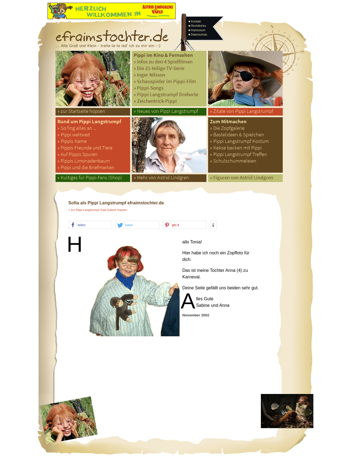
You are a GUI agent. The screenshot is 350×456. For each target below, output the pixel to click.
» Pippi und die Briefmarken (85, 167)
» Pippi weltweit (73, 134)
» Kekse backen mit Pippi (236, 148)
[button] (90, 225)
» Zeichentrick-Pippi (155, 101)
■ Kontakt (194, 21)
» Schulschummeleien (233, 161)
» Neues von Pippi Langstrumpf (166, 111)
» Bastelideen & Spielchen (237, 134)
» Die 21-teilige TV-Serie (159, 68)
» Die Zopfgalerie (227, 128)
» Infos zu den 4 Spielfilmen (163, 61)
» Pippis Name (72, 141)
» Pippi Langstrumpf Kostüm (239, 141)
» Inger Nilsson (149, 75)
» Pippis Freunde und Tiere (84, 148)
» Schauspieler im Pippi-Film (165, 81)
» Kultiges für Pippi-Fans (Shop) (89, 177)
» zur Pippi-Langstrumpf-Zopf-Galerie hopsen (97, 209)
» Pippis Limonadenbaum (83, 161)
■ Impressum (196, 30)
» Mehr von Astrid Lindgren (161, 177)
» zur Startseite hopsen (81, 111)
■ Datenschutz (197, 34)
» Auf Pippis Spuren (77, 154)
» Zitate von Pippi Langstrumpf (241, 111)
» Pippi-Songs (149, 88)
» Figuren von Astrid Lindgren (241, 177)
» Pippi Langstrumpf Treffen (238, 154)
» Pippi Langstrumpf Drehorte (166, 94)
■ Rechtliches (197, 25)
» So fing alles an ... (77, 128)
